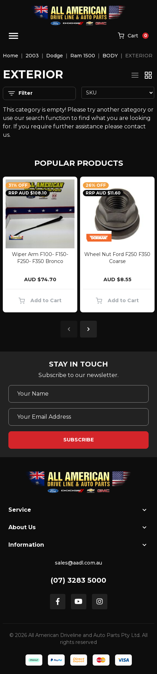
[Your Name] (78, 394)
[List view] (135, 75)
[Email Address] (78, 417)
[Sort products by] (118, 93)
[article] (40, 246)
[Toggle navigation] (13, 36)
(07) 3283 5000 (78, 580)
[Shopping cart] (133, 36)
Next (88, 329)
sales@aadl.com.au (78, 563)
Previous (68, 329)
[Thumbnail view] (148, 75)
